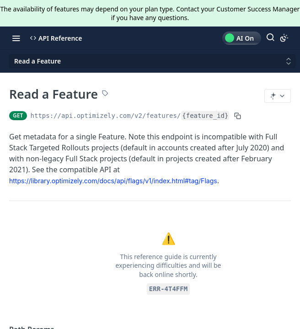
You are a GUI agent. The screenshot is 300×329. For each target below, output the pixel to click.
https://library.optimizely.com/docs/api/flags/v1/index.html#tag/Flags (113, 181)
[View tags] (105, 94)
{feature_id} (205, 115)
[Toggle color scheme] (284, 38)
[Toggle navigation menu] (16, 38)
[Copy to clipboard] (237, 115)
